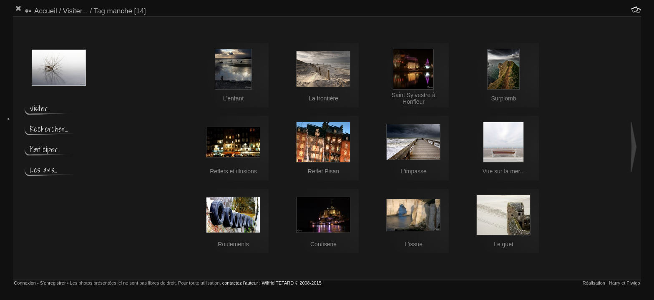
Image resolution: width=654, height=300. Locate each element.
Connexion (25, 282)
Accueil (45, 11)
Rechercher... (49, 129)
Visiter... (75, 11)
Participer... (45, 149)
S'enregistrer (53, 282)
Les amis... (43, 170)
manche (119, 11)
